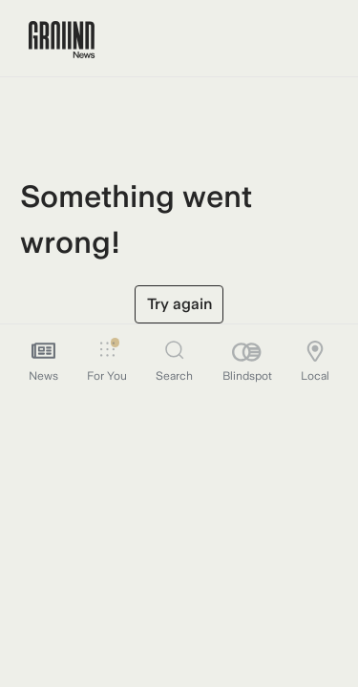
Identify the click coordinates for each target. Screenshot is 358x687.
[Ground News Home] (62, 40)
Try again (179, 304)
